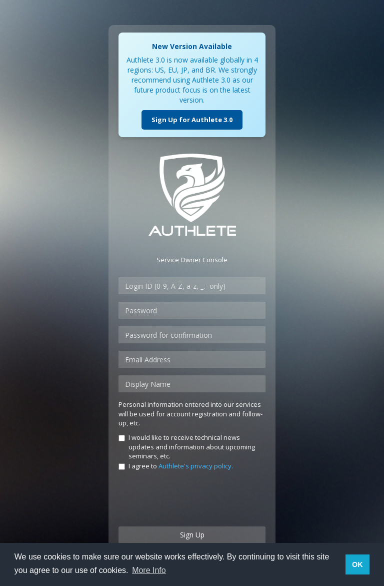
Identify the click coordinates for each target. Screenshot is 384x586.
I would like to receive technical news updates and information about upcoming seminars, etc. (186, 446)
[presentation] (194, 499)
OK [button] (357, 564)
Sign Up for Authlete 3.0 (192, 119)
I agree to (175, 465)
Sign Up (192, 534)
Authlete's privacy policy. (195, 465)
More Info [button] (149, 570)
